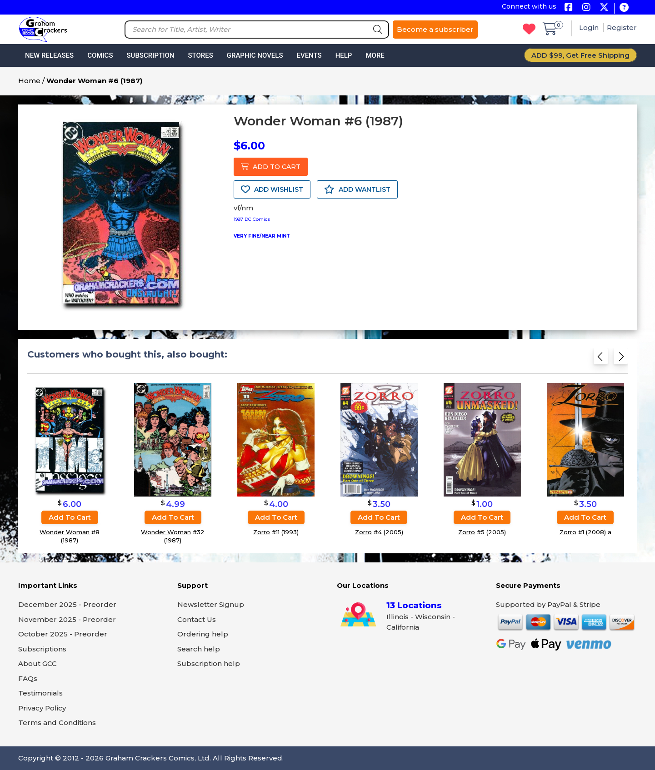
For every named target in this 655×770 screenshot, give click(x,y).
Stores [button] (200, 55)
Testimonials (40, 693)
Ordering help (202, 634)
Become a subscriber (435, 29)
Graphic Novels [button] (255, 55)
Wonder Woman (65, 532)
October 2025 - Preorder (62, 634)
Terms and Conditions (57, 722)
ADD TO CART (270, 167)
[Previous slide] (601, 359)
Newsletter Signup (210, 604)
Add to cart (70, 517)
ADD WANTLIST (357, 189)
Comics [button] (100, 55)
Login (589, 27)
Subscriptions (42, 649)
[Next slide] (621, 359)
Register (622, 27)
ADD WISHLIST (272, 189)
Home (29, 80)
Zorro (261, 532)
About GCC (37, 663)
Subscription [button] (151, 55)
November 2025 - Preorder (67, 619)
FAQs (27, 678)
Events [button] (308, 55)
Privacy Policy (42, 708)
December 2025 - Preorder (67, 604)
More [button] (374, 55)
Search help (198, 649)
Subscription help (208, 663)
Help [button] (343, 55)
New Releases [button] (49, 55)
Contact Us (196, 619)
